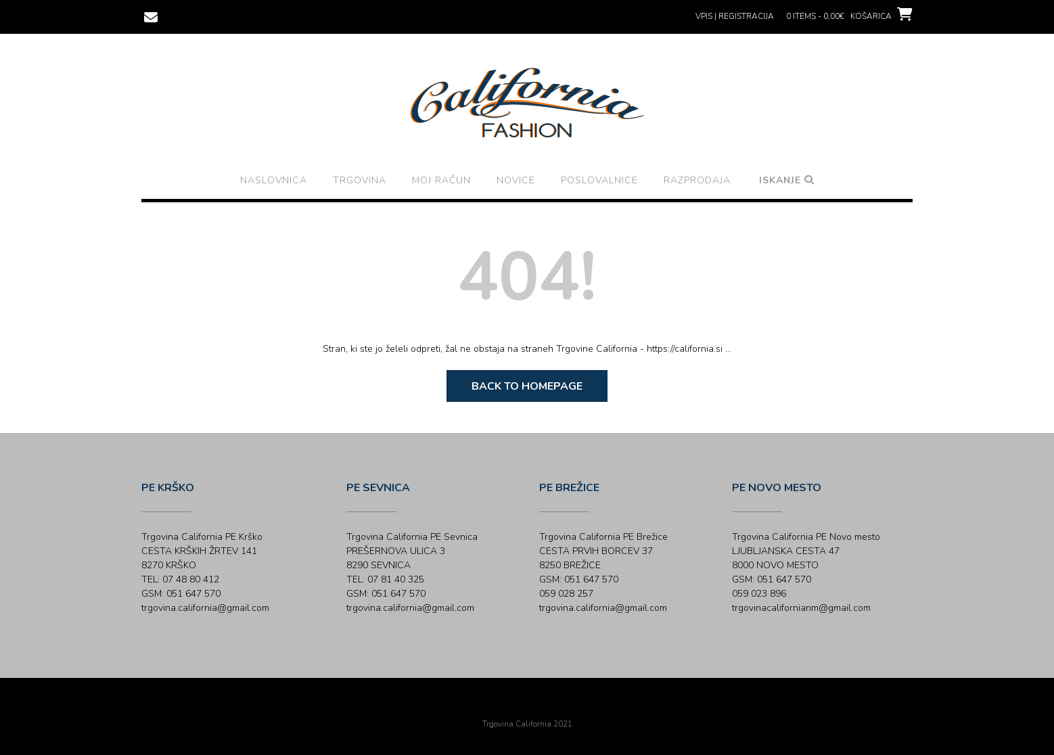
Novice (516, 180)
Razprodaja (697, 180)
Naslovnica (273, 180)
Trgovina (359, 180)
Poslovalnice (599, 180)
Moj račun (441, 180)
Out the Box (546, 705)
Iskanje (787, 180)
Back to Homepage (527, 386)
